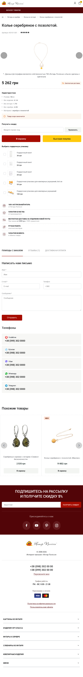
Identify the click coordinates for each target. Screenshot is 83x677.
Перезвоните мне (41, 574)
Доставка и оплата (55, 250)
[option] (34, 252)
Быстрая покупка (62, 139)
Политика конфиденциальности (41, 603)
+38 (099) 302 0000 (15, 340)
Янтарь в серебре (13, 17)
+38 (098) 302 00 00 (41, 566)
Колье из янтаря (30, 17)
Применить (73, 130)
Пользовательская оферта (41, 607)
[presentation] (4, 55)
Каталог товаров (11, 10)
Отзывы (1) (34, 250)
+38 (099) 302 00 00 (41, 569)
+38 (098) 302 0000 (15, 352)
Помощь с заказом (12, 250)
